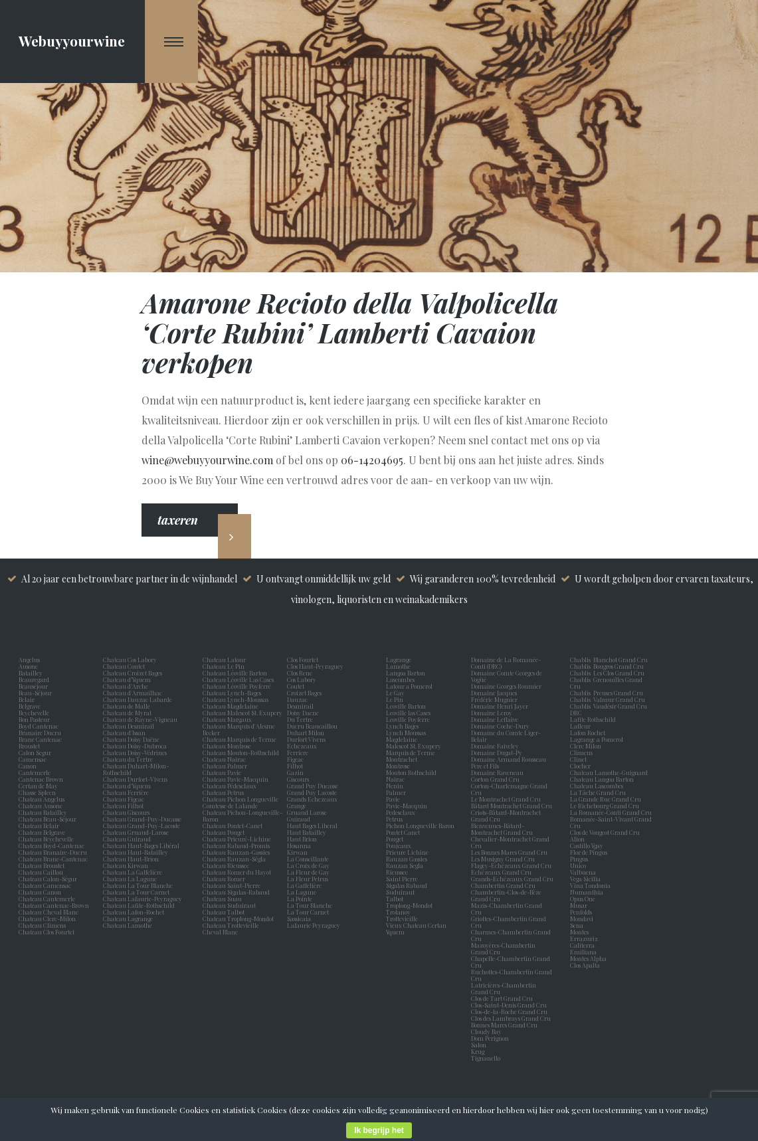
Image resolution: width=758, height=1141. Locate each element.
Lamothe (399, 666)
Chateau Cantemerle (47, 899)
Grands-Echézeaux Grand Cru (512, 879)
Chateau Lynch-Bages (232, 693)
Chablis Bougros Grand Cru (607, 666)
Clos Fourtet (302, 659)
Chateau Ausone (40, 806)
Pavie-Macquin (407, 806)
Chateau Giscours (126, 812)
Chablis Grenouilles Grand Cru (606, 682)
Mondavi (583, 918)
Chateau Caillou (41, 872)
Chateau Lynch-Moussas (235, 699)
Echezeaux (303, 746)
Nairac (396, 779)
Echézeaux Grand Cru (501, 872)
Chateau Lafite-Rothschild (139, 905)
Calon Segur (36, 752)
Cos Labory (303, 679)
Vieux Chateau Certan (417, 925)
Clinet (579, 759)
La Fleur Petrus (309, 879)
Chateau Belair (39, 826)
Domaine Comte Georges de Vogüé (506, 676)
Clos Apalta (585, 965)
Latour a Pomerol (410, 686)
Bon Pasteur (35, 719)
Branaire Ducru (41, 733)
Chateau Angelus (41, 799)
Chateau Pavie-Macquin (236, 779)
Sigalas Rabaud (408, 885)
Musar (580, 905)
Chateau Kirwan (125, 865)
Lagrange (400, 659)
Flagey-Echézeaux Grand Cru (511, 865)
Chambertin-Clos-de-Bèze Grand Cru (506, 895)
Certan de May (39, 786)
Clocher (581, 766)
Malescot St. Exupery (415, 746)
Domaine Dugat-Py (497, 752)
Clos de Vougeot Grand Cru (605, 832)
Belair (27, 699)
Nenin (394, 786)
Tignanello (485, 1058)
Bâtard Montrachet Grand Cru (511, 806)
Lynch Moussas (407, 733)
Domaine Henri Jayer (499, 706)
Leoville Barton (407, 706)
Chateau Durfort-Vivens (135, 779)
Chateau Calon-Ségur (48, 879)
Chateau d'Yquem (127, 786)
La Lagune (303, 892)
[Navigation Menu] (172, 41)
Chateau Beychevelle (46, 839)
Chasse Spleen (37, 792)
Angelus (29, 659)
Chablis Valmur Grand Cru (607, 699)
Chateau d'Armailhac (132, 693)
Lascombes (401, 679)
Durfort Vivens (307, 739)
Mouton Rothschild (412, 772)
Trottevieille (402, 918)
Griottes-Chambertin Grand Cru (508, 922)
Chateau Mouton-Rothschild (241, 752)
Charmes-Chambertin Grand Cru (511, 935)
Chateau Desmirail (128, 726)
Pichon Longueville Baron (421, 826)
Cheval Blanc (220, 932)
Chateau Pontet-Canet (232, 826)
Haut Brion (303, 839)
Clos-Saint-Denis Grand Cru (509, 1005)
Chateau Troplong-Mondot (239, 918)
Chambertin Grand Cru (503, 885)
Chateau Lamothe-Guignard (609, 772)
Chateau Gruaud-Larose (136, 832)
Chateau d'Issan (124, 733)
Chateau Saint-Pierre (231, 885)
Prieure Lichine (408, 852)
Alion (578, 839)
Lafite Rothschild (593, 719)
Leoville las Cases (409, 713)
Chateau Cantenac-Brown (54, 905)
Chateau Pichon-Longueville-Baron (242, 815)
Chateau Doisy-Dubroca (135, 746)
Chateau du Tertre (128, 759)
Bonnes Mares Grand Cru (504, 1025)
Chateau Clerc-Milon (47, 918)
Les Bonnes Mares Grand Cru (509, 852)
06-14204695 (372, 460)
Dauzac (297, 699)
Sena (576, 925)
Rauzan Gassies (408, 859)
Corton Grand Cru (495, 779)
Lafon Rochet (587, 733)
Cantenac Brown (42, 779)
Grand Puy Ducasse (314, 786)
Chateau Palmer (225, 766)
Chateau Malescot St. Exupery (242, 713)
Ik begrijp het (379, 1130)
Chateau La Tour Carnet (136, 892)
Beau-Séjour (35, 693)
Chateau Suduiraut (229, 905)
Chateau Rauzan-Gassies (236, 852)
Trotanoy (399, 912)
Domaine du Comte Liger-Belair (506, 736)
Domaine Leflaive (494, 719)
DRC (576, 713)
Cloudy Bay (486, 1031)
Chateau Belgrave (42, 832)
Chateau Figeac (123, 799)
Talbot (396, 899)
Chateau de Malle (126, 706)
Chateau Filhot (123, 806)
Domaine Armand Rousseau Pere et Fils (508, 762)
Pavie (393, 799)
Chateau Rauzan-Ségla (234, 859)
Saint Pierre (403, 879)
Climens (582, 752)
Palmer (397, 792)
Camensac (34, 759)
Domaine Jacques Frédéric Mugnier (494, 696)
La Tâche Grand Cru (598, 792)
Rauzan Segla (406, 865)
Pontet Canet (404, 832)
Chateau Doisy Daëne (131, 739)
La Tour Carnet (309, 912)
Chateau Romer (224, 879)
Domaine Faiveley (495, 746)
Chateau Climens (42, 925)
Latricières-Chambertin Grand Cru (503, 988)
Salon (478, 1045)
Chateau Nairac (224, 759)
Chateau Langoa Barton (602, 779)
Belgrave (31, 706)
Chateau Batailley (43, 812)
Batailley (32, 673)
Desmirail (301, 706)
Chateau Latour (224, 659)
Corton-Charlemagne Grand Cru (509, 789)
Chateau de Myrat (127, 713)
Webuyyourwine (72, 40)
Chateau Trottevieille (231, 925)
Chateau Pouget (223, 832)
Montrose (399, 766)
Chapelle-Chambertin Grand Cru (510, 961)
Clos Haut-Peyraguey (315, 666)
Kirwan (298, 852)
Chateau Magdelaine (230, 706)
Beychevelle (35, 713)
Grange (298, 806)
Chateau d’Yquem (127, 679)
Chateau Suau (222, 899)
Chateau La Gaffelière (132, 872)
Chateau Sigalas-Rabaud (236, 892)
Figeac (295, 759)
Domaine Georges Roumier (506, 686)
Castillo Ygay (586, 845)
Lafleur (581, 726)
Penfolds (581, 912)
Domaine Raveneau (497, 772)
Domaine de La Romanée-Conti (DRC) (506, 663)
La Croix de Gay (309, 865)
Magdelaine (401, 739)
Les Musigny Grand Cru (503, 859)
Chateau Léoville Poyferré (237, 686)
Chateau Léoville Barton (235, 673)
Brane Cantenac (41, 739)
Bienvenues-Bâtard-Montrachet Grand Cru (502, 829)
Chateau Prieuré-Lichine (237, 839)
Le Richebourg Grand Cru (604, 806)
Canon (28, 766)
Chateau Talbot (223, 912)
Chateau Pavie (222, 772)
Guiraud (300, 819)
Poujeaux (400, 845)
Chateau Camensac (45, 885)
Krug (477, 1051)
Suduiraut (401, 892)
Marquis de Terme (412, 752)
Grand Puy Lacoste (313, 792)
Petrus (395, 819)
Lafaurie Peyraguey (315, 925)
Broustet (31, 746)
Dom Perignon (490, 1038)
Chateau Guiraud (127, 839)
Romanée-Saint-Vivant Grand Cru (611, 822)
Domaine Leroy (491, 713)
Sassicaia (300, 918)
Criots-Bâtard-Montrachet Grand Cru (506, 815)
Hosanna (300, 845)
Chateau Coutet (124, 666)
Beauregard (35, 679)
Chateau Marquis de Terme (239, 739)
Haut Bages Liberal (313, 826)
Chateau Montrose (227, 746)
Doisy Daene (304, 713)
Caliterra (582, 945)
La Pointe (301, 899)
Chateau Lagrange (128, 918)
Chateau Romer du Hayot (237, 872)
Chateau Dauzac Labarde (137, 699)
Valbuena (584, 872)
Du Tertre (301, 719)
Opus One (584, 899)
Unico (579, 865)
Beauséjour (33, 686)
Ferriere (299, 752)
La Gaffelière (304, 885)
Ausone (28, 666)
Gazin (296, 772)
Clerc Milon (587, 746)
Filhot (295, 766)
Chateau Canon (40, 892)
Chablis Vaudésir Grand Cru (608, 706)
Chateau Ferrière (126, 792)
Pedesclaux (402, 812)
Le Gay (396, 693)
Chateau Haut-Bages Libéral (141, 845)
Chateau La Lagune (130, 879)
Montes (579, 932)
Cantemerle (36, 772)
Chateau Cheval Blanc (48, 912)
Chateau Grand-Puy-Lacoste (141, 826)
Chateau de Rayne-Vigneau (140, 719)
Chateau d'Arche (125, 686)
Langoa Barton (407, 673)
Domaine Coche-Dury (501, 726)
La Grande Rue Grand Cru (605, 799)
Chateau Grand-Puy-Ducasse (142, 819)
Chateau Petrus (224, 792)
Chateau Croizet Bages (132, 673)
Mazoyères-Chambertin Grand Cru (503, 948)
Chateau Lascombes (596, 786)
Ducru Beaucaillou (312, 726)
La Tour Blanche (311, 905)
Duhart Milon (307, 733)
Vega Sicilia (586, 879)
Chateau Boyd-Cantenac (51, 845)
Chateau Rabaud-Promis (236, 845)
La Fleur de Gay (309, 872)
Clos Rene (301, 673)
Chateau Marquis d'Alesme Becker (239, 729)
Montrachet (403, 759)
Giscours (299, 779)
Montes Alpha (588, 958)
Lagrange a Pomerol (598, 739)
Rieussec (398, 872)
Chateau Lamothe (127, 925)
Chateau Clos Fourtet (46, 932)
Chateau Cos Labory (130, 659)
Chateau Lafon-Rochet (133, 912)
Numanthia (586, 892)
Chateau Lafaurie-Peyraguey (142, 899)
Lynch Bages (402, 726)
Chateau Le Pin (225, 666)
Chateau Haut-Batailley (135, 852)
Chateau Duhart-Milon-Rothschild (136, 769)
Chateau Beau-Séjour (47, 819)
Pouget (396, 839)
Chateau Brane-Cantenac (53, 859)
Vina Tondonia (590, 885)
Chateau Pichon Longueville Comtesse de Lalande (240, 802)
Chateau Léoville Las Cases (238, 679)
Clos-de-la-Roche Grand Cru (509, 1011)
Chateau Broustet (42, 865)
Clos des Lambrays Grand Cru (511, 1018)
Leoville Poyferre (408, 719)
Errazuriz (584, 938)
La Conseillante (309, 859)
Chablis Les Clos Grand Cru (607, 673)
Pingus (579, 859)
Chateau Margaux (228, 719)
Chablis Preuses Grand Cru (606, 693)
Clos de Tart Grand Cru (502, 998)
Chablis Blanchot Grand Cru (609, 659)
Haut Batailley (308, 832)
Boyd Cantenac (40, 726)
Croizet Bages (305, 693)
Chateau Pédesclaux (229, 786)
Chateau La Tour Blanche (138, 885)
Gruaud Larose (308, 812)
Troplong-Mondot (410, 905)
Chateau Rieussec (226, 865)
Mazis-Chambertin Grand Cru (506, 908)
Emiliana (583, 952)
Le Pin (396, 699)
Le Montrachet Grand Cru (506, 799)
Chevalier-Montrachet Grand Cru (510, 842)
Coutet (297, 686)
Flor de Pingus (590, 852)
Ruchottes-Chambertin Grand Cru (511, 975)
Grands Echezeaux (313, 799)
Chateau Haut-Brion (131, 859)
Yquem (395, 932)
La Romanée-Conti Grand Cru (611, 812)
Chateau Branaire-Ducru (53, 852)
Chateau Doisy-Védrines (135, 752)
